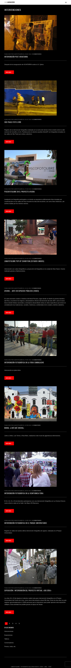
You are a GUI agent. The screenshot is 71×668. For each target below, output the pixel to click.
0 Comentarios (36, 54)
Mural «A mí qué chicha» (14, 428)
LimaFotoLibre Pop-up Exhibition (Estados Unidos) (24, 261)
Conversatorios (9, 642)
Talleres (6, 639)
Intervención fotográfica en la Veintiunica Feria (23, 493)
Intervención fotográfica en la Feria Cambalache (24, 362)
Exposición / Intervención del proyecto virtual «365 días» (28, 590)
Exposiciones (8, 635)
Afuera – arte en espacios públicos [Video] (21, 291)
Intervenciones (8, 631)
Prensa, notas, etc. (10, 646)
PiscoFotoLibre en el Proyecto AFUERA (19, 191)
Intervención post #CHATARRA (16, 56)
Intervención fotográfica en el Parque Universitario (25, 523)
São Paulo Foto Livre (12, 122)
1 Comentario (36, 425)
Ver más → (9, 72)
